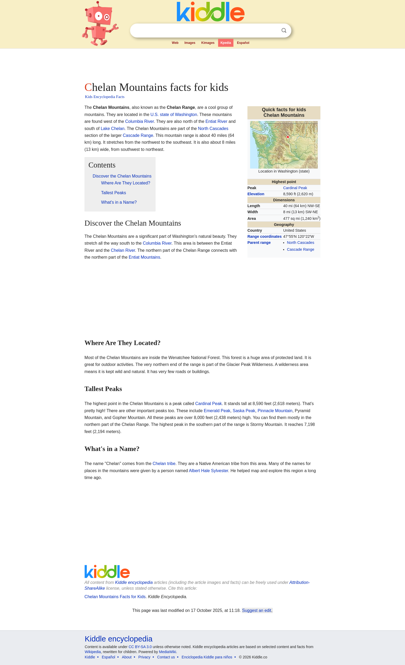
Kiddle (90, 657)
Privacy (144, 657)
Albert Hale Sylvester (208, 470)
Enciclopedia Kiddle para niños (207, 657)
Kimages (207, 43)
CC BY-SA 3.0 (139, 647)
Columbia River (139, 121)
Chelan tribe (164, 463)
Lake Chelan (113, 128)
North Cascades (300, 242)
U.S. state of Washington (173, 114)
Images (190, 43)
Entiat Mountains (144, 257)
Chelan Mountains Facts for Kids (115, 596)
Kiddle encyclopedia (134, 582)
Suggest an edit (256, 610)
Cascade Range (300, 249)
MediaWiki (167, 652)
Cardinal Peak (295, 188)
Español (243, 43)
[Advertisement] (202, 63)
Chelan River (123, 250)
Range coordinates (264, 236)
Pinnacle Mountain (275, 410)
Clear (273, 30)
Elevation (255, 194)
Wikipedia (93, 652)
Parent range (259, 242)
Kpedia (225, 43)
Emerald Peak (217, 410)
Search (284, 30)
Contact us (166, 657)
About (127, 657)
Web (175, 43)
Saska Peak (244, 410)
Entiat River (216, 121)
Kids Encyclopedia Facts (105, 97)
